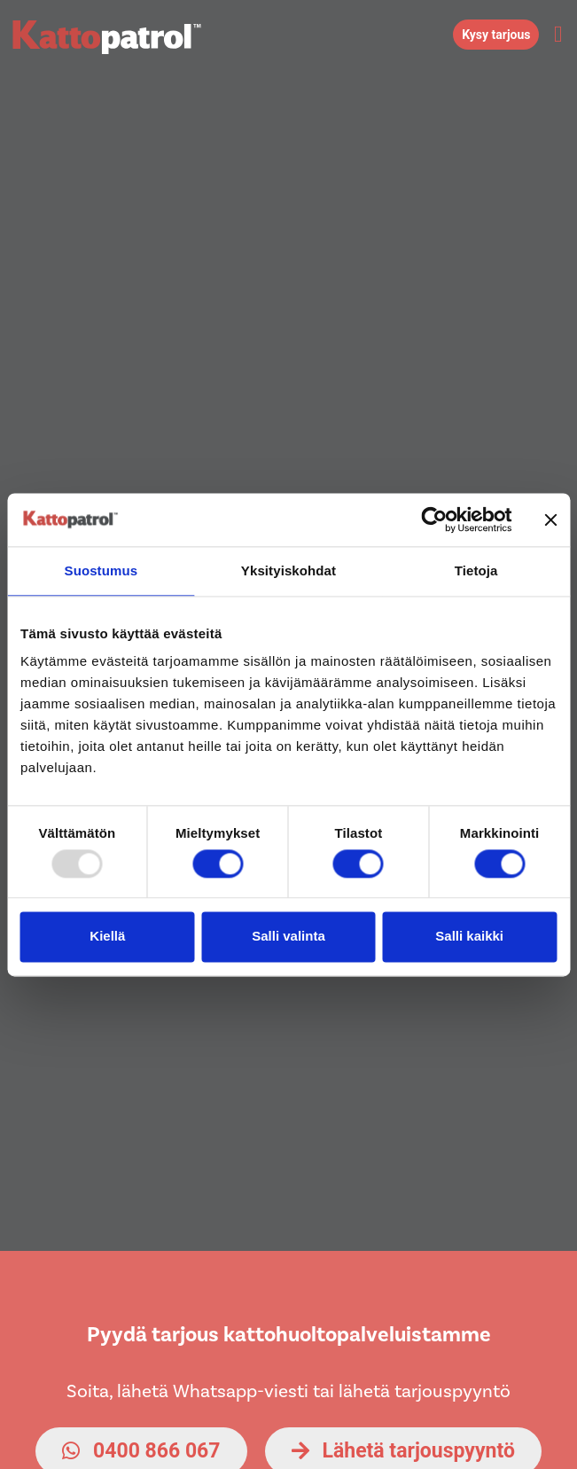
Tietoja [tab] (476, 570)
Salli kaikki (469, 936)
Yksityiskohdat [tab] (288, 570)
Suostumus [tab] (101, 570)
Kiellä (107, 936)
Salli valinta (288, 936)
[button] (558, 34)
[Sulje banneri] (550, 519)
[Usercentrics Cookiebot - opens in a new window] (433, 519)
